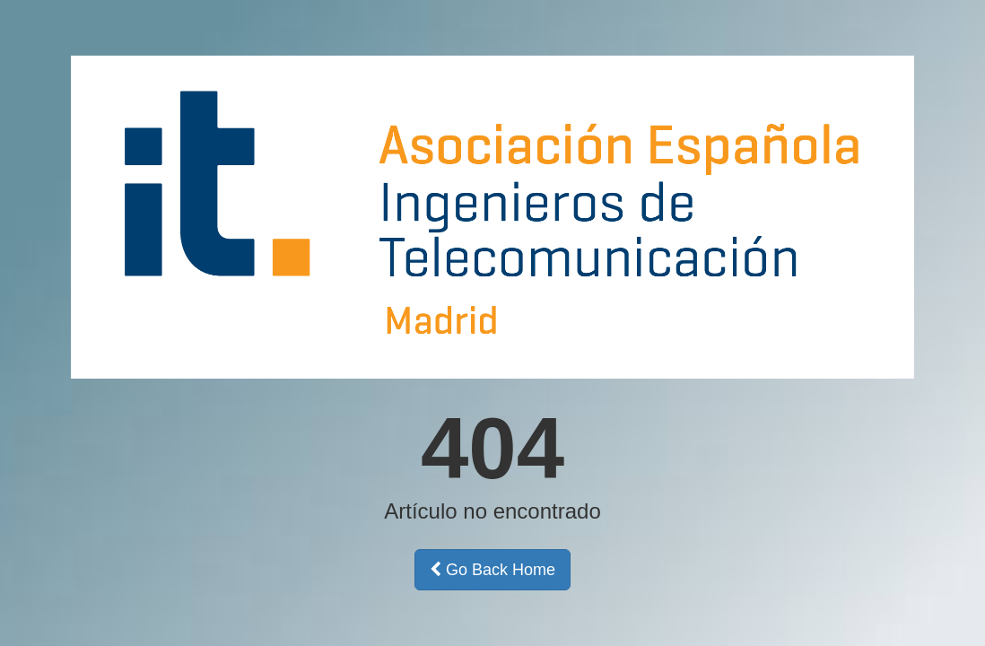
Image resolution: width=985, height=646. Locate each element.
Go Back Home (492, 570)
